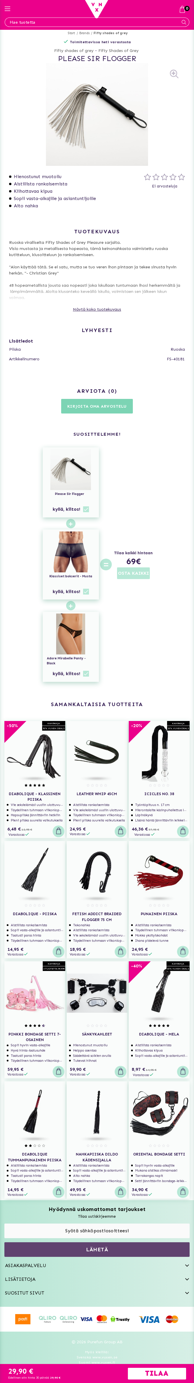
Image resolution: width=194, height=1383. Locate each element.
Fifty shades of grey (111, 33)
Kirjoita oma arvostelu (97, 406)
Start (71, 33)
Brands (84, 33)
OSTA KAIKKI (133, 573)
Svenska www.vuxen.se (97, 1357)
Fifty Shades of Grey (118, 50)
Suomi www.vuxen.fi (97, 1363)
